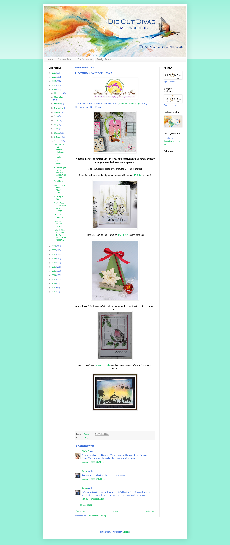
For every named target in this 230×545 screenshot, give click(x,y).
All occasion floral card (59, 216)
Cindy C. (86, 451)
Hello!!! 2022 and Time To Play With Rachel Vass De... (60, 235)
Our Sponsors (85, 59)
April (56, 129)
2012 (54, 283)
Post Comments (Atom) (96, 516)
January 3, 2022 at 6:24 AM (93, 462)
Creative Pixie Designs (130, 103)
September (59, 108)
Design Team (104, 59)
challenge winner (88, 438)
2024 (54, 81)
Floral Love (58, 181)
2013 (54, 279)
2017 (54, 263)
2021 (54, 246)
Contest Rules (65, 59)
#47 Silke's (123, 235)
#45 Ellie (136, 175)
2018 (54, 259)
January (57, 141)
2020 (54, 250)
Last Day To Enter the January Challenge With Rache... (59, 151)
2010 (54, 292)
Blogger (126, 532)
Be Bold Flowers (58, 162)
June (56, 120)
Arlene (85, 471)
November (58, 97)
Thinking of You (59, 198)
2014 (54, 275)
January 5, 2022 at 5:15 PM (93, 499)
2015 (54, 271)
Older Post (150, 511)
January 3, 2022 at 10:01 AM (93, 479)
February (58, 137)
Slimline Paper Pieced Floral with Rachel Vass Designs (60, 172)
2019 (54, 254)
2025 (54, 77)
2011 (54, 288)
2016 (54, 267)
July (56, 116)
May (56, 125)
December (58, 93)
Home (50, 59)
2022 (54, 89)
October (57, 104)
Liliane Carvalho (103, 365)
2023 (54, 85)
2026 (54, 73)
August (57, 112)
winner (98, 438)
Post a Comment (85, 505)
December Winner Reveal (58, 223)
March (57, 133)
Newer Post (80, 511)
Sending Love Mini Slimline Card (59, 189)
